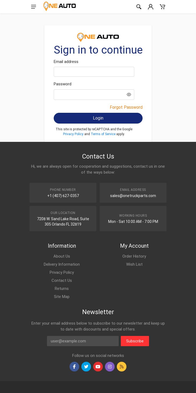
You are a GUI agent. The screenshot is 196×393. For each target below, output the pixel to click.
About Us (61, 256)
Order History (134, 256)
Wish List (134, 264)
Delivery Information (62, 264)
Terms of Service (103, 134)
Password (62, 84)
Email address (66, 61)
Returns (62, 288)
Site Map (62, 296)
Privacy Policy (73, 134)
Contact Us (62, 280)
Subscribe (135, 341)
